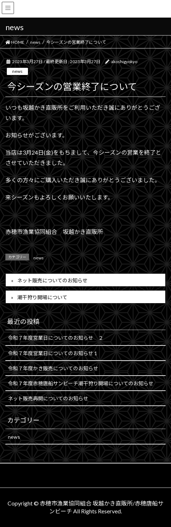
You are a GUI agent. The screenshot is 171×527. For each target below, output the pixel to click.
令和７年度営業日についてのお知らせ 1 (52, 353)
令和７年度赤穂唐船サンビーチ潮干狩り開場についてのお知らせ (80, 383)
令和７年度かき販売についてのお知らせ (53, 368)
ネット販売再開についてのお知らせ (48, 398)
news (17, 71)
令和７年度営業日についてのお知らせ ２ (55, 338)
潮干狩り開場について (42, 297)
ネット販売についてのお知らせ (52, 280)
